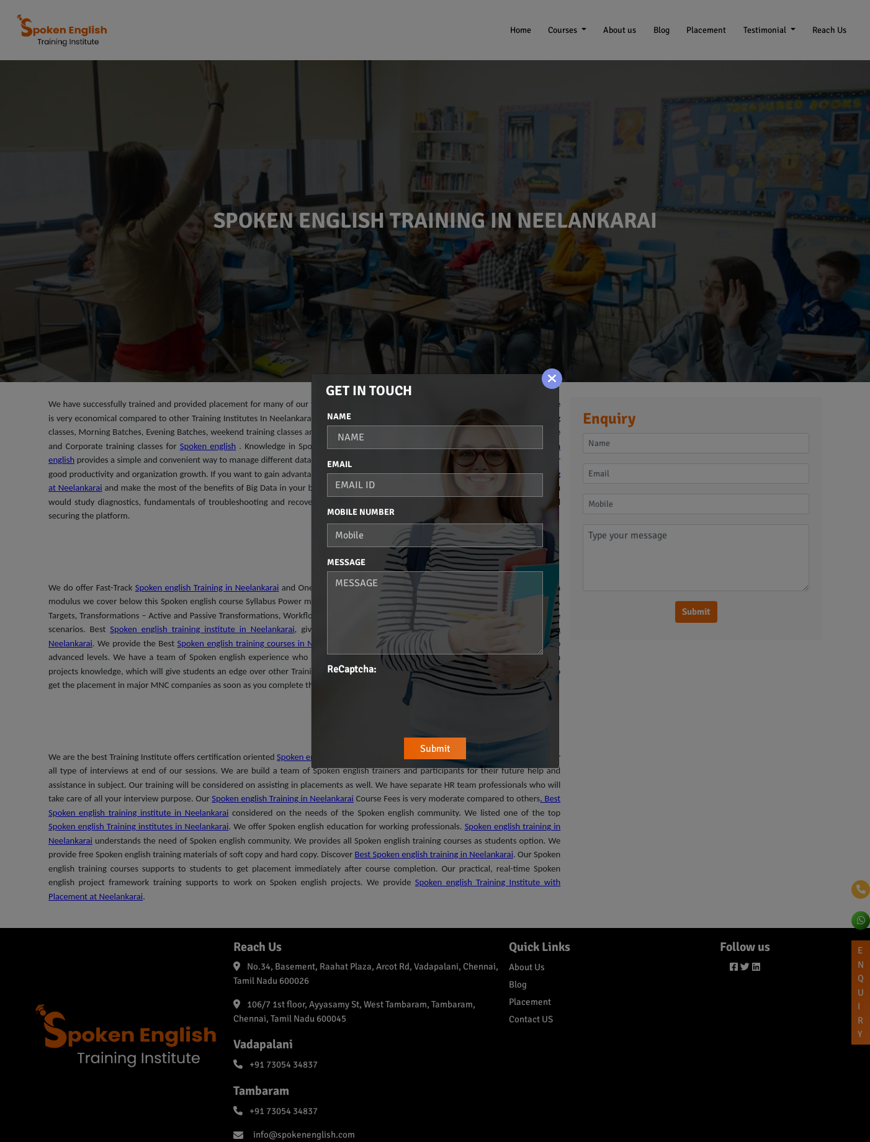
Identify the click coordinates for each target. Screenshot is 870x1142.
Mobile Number (361, 512)
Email (339, 464)
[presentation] (421, 701)
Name (339, 416)
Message (346, 562)
